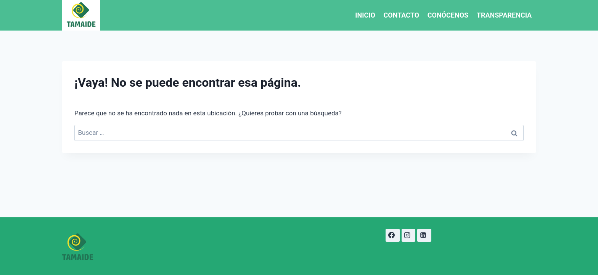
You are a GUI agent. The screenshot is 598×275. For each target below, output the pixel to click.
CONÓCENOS (448, 15)
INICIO (365, 15)
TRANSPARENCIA (504, 15)
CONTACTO (402, 15)
